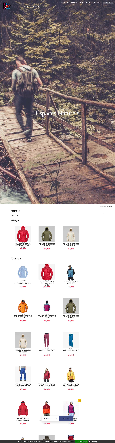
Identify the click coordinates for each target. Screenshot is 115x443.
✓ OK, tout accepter (81, 441)
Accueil (101, 206)
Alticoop (7, 6)
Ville (44, 6)
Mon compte (48, 419)
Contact (88, 2)
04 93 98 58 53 (107, 2)
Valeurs (63, 2)
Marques (81, 2)
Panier (66, 419)
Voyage (26, 6)
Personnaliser (93, 441)
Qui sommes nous (97, 2)
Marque (106, 206)
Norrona (110, 206)
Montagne (36, 6)
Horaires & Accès (72, 2)
